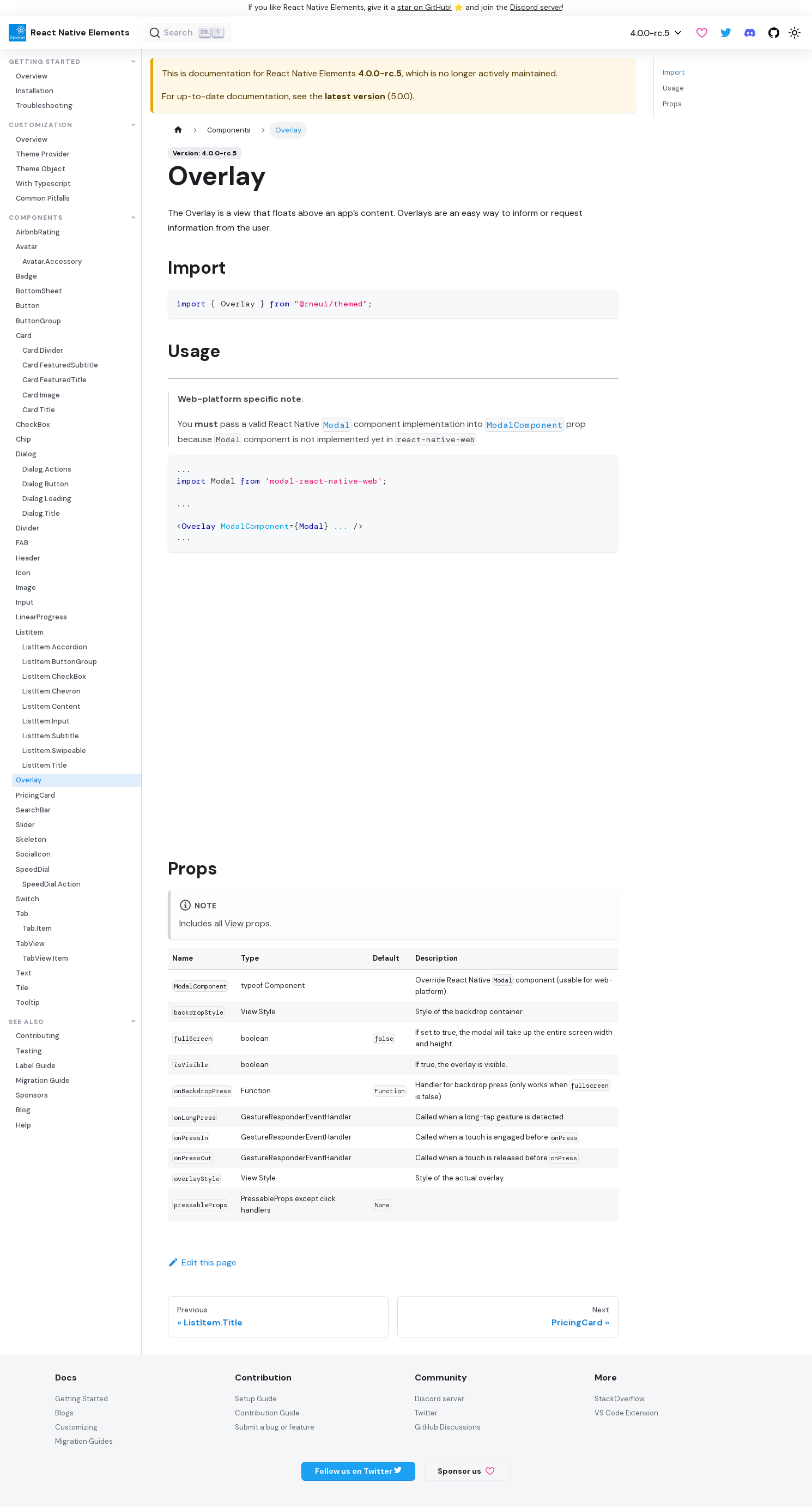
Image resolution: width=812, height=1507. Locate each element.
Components (36, 218)
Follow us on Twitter (358, 1471)
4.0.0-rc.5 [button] (650, 33)
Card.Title (38, 409)
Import (673, 72)
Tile (22, 987)
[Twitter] (726, 32)
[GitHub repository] (774, 32)
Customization (40, 125)
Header (28, 558)
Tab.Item (37, 928)
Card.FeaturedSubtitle (60, 365)
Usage (673, 88)
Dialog (26, 454)
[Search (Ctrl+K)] (188, 33)
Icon (23, 572)
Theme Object (40, 168)
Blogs (64, 1413)
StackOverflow (620, 1398)
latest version (355, 96)
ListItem (30, 632)
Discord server (536, 7)
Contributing (37, 1035)
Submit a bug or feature (274, 1427)
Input (25, 602)
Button (28, 305)
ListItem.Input (46, 721)
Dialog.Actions (46, 469)
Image (26, 587)
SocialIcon (33, 854)
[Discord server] (750, 32)
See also (26, 1021)
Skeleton (31, 839)
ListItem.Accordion (54, 647)
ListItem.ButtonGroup (59, 661)
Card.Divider (42, 350)
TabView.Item (45, 958)
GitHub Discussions (448, 1427)
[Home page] (178, 130)
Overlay (28, 780)
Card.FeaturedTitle (54, 379)
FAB (22, 542)
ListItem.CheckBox (54, 676)
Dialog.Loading (46, 498)
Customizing (76, 1427)
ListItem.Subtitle (50, 735)
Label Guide (36, 1065)
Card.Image (41, 395)
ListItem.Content (51, 706)
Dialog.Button (45, 484)
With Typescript (43, 183)
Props (672, 103)
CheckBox (33, 424)
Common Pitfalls (43, 198)
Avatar (27, 246)
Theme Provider (43, 154)
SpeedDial (33, 869)
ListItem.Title (44, 765)
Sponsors (32, 1095)
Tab (22, 913)
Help (23, 1125)
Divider (27, 528)
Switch (27, 898)
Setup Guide (256, 1398)
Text (24, 973)
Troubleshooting (44, 105)
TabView (30, 943)
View (234, 923)
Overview (31, 76)
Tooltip (28, 1002)
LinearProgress (41, 617)
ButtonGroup (38, 320)
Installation (34, 90)
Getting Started (45, 62)
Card (24, 335)
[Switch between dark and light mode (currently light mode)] (794, 32)
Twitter (426, 1413)
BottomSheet (39, 291)
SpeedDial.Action (51, 884)
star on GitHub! (424, 7)
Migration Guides (84, 1441)
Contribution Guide (267, 1413)
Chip (23, 439)
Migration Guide (43, 1080)
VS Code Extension (626, 1413)
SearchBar (33, 810)
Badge (26, 276)
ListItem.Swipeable (54, 750)
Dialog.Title (41, 513)
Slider (25, 824)
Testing (29, 1051)
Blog (23, 1109)
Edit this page (202, 1262)
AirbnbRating (38, 232)
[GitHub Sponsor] (702, 32)
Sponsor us (466, 1471)
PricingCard (35, 795)
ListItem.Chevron (51, 691)
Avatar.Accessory (52, 261)
